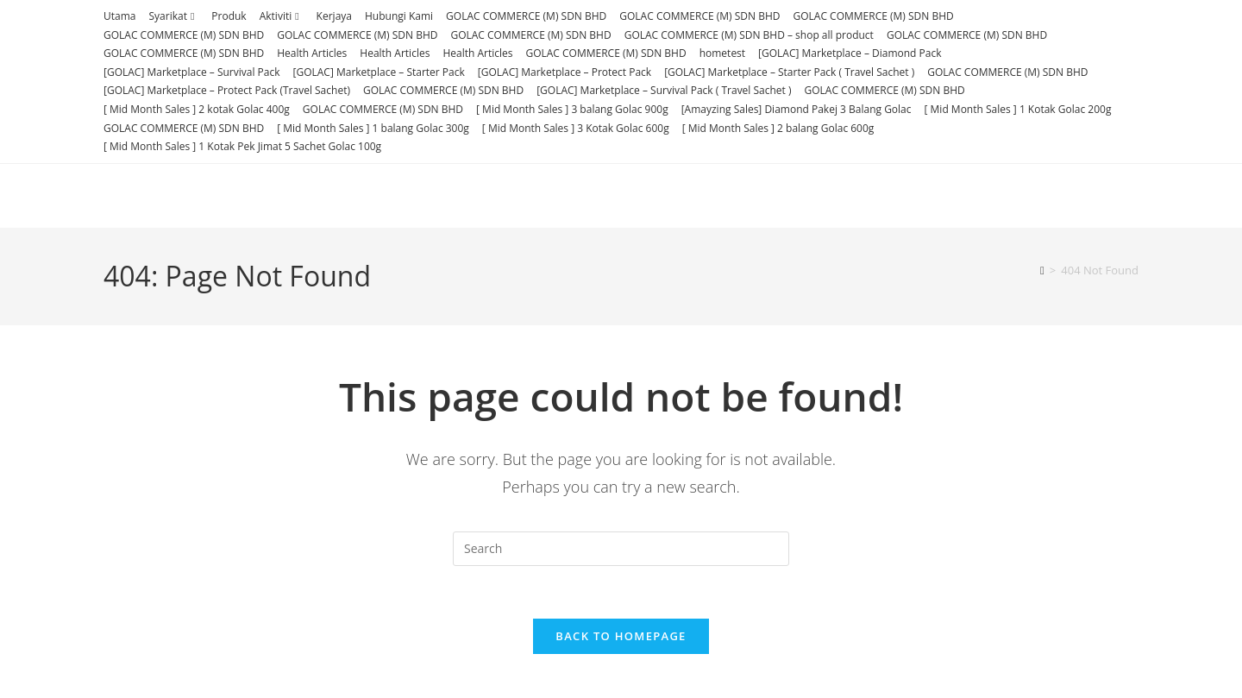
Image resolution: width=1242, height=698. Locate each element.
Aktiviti (282, 16)
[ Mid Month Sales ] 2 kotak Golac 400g (197, 109)
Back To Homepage (620, 636)
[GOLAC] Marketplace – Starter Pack (379, 72)
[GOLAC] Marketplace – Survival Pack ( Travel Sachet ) (663, 90)
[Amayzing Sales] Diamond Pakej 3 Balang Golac (796, 109)
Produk (228, 16)
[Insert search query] (621, 548)
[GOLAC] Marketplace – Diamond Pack (849, 53)
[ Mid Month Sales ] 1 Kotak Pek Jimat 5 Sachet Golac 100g (242, 146)
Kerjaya (334, 16)
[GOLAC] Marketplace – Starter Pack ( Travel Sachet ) (789, 72)
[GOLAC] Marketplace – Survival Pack (192, 72)
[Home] (1042, 270)
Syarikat (173, 16)
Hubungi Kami (399, 16)
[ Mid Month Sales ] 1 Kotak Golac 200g (1018, 109)
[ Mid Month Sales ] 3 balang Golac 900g (572, 109)
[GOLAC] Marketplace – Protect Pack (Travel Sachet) (227, 90)
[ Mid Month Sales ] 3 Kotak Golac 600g (575, 128)
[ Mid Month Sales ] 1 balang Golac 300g (373, 128)
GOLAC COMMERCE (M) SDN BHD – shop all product (749, 35)
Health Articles (312, 53)
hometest (722, 53)
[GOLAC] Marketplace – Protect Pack (564, 72)
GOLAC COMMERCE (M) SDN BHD (526, 16)
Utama (119, 16)
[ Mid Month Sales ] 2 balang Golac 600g (778, 128)
